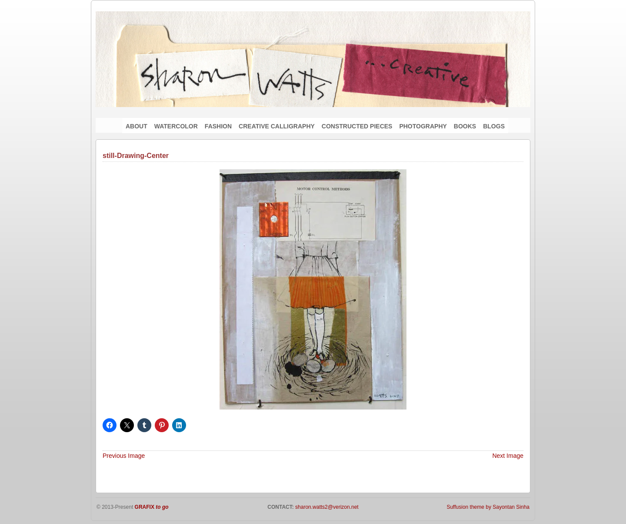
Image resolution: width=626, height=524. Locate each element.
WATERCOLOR (176, 126)
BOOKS (465, 126)
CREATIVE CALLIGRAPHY (277, 126)
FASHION (218, 126)
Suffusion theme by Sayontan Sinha (487, 507)
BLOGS (494, 126)
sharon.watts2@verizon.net (326, 507)
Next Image (507, 455)
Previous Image (124, 455)
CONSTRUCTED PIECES (357, 126)
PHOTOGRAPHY (422, 126)
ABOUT (136, 126)
